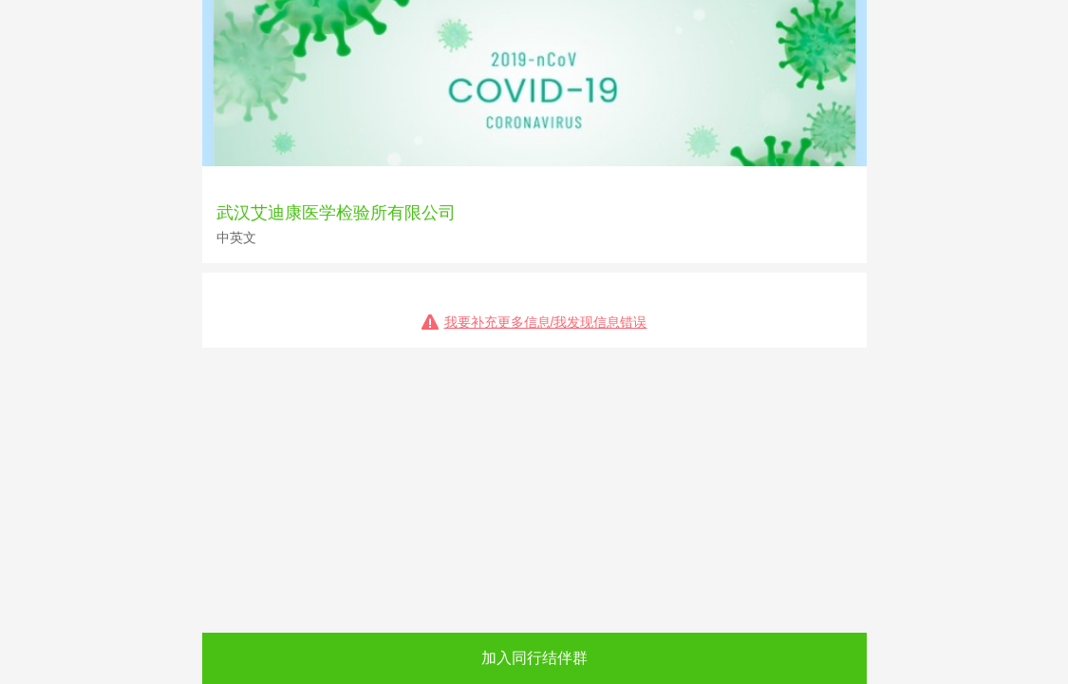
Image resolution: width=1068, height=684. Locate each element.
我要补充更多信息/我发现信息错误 (545, 322)
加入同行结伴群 (534, 658)
